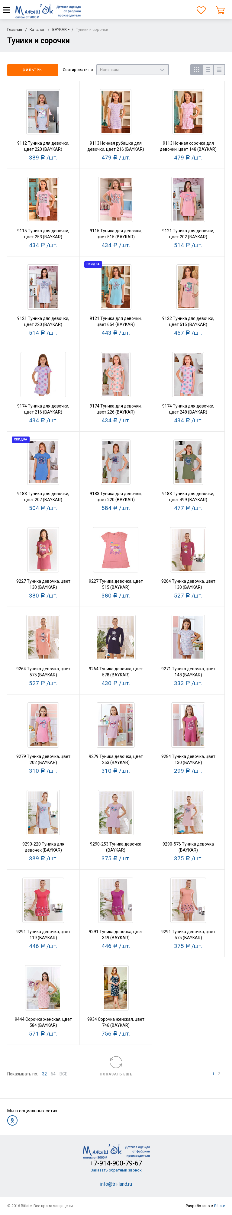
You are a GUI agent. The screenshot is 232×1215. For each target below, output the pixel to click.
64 (53, 1074)
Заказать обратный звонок (116, 1170)
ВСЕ (63, 1074)
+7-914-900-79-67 (116, 1163)
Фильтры (32, 70)
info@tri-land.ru (116, 1184)
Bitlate (219, 1206)
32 (44, 1074)
